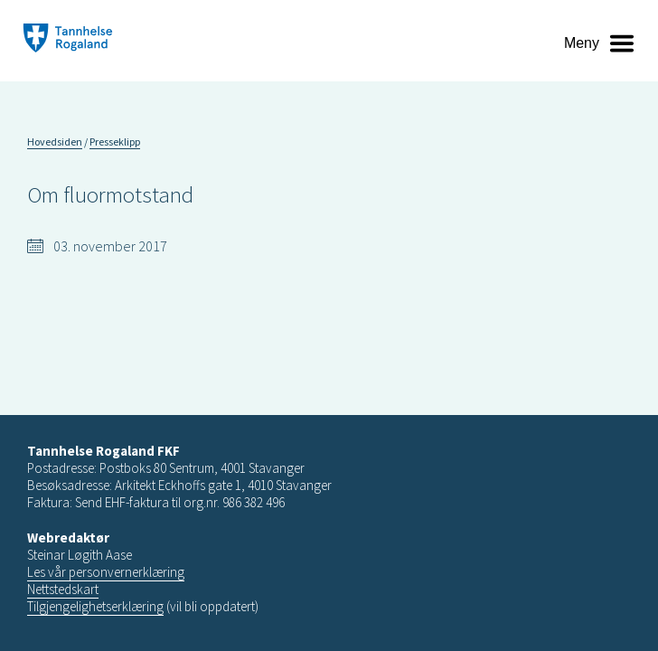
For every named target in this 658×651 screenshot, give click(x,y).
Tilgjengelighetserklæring (95, 606)
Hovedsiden (54, 141)
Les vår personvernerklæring (105, 571)
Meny (581, 43)
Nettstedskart (63, 589)
